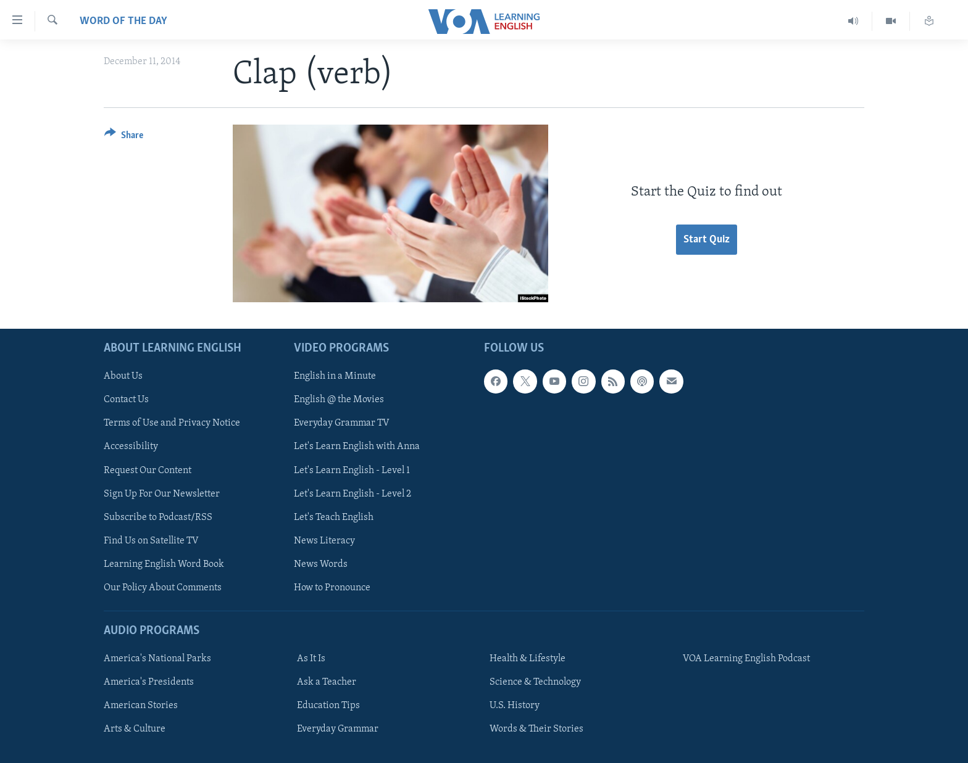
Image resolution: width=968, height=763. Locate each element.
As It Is (311, 659)
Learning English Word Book (164, 564)
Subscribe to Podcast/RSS (158, 517)
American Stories (141, 706)
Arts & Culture (134, 729)
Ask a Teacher (326, 682)
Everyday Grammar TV (342, 423)
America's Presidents (149, 682)
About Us (123, 376)
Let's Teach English (333, 517)
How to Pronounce (332, 587)
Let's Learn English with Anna (357, 447)
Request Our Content (147, 470)
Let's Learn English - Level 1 (352, 470)
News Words (321, 564)
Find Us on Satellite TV (151, 540)
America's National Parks (157, 659)
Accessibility (131, 447)
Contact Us (126, 400)
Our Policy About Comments (163, 587)
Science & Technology (535, 682)
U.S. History (515, 706)
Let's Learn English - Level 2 (352, 493)
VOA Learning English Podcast (746, 659)
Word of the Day (123, 21)
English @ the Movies (339, 400)
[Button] (123, 137)
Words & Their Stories (536, 729)
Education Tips (328, 706)
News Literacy (324, 540)
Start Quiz (706, 239)
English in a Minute (335, 376)
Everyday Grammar (337, 729)
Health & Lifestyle (527, 659)
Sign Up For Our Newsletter (162, 493)
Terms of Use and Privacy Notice (172, 423)
